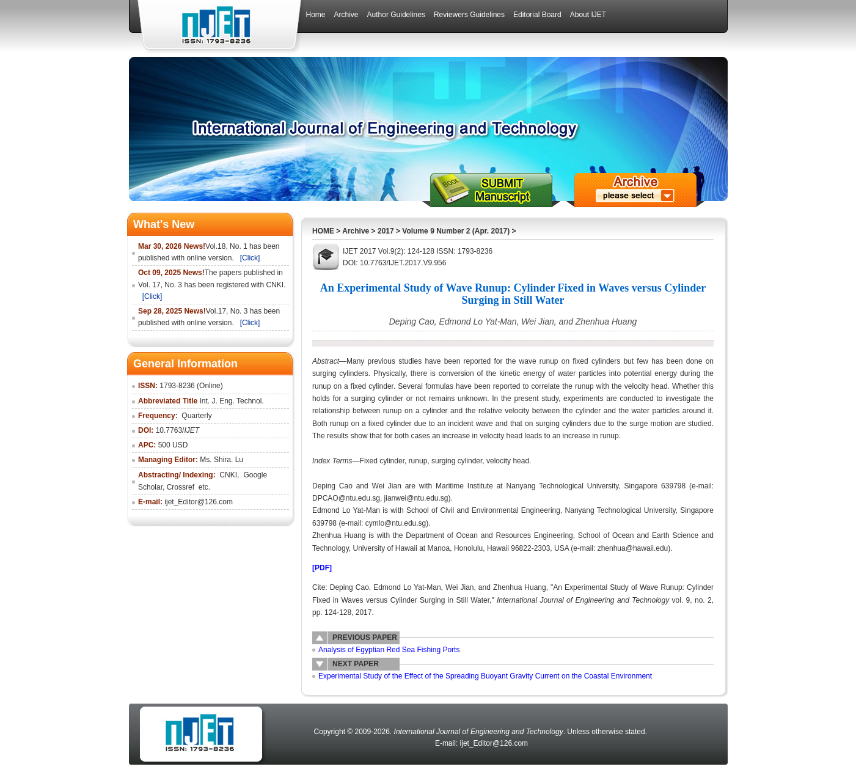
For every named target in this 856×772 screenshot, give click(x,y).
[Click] (250, 258)
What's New (163, 224)
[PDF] (322, 568)
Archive (355, 231)
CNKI (228, 475)
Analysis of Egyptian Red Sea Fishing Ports (388, 649)
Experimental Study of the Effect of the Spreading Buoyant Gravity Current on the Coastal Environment (485, 676)
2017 (386, 231)
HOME (323, 231)
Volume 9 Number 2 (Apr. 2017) (456, 231)
